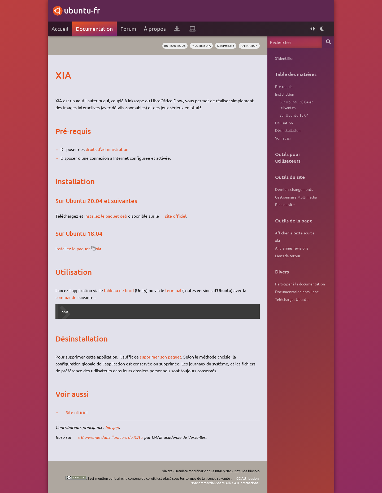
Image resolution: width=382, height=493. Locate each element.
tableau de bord (119, 290)
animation (249, 45)
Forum (128, 28)
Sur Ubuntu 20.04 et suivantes (296, 104)
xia (99, 248)
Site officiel (77, 412)
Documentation (94, 28)
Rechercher (328, 42)
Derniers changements (294, 189)
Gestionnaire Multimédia (296, 197)
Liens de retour (287, 255)
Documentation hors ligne (297, 291)
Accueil (59, 28)
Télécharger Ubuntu (292, 299)
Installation (284, 94)
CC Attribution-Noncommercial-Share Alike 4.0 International (225, 480)
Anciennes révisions (291, 248)
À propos (155, 28)
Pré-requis (283, 86)
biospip (112, 427)
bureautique (175, 45)
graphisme (226, 45)
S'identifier (284, 58)
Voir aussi (283, 138)
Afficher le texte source (295, 232)
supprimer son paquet (160, 356)
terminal (173, 290)
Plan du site (285, 204)
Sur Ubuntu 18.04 (294, 115)
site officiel (175, 215)
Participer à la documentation (300, 283)
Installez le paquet (72, 248)
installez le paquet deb (105, 215)
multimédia (201, 45)
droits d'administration (107, 149)
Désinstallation (288, 130)
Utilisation (284, 122)
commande (65, 297)
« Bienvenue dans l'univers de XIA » (110, 437)
